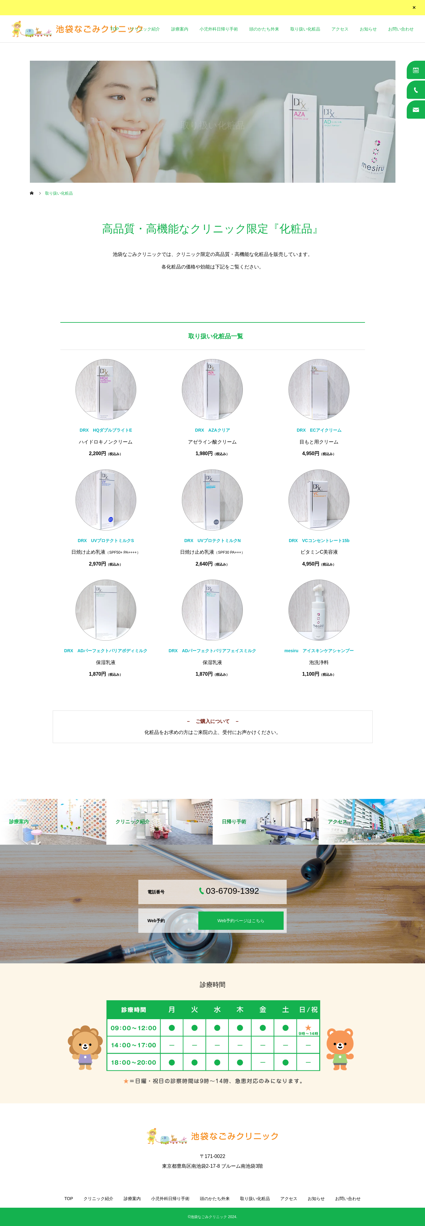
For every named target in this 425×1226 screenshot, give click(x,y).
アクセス (340, 29)
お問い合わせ (401, 29)
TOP (114, 29)
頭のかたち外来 (264, 29)
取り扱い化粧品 (305, 29)
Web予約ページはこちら (241, 920)
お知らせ (368, 29)
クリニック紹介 (145, 29)
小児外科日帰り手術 (219, 29)
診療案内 (179, 29)
